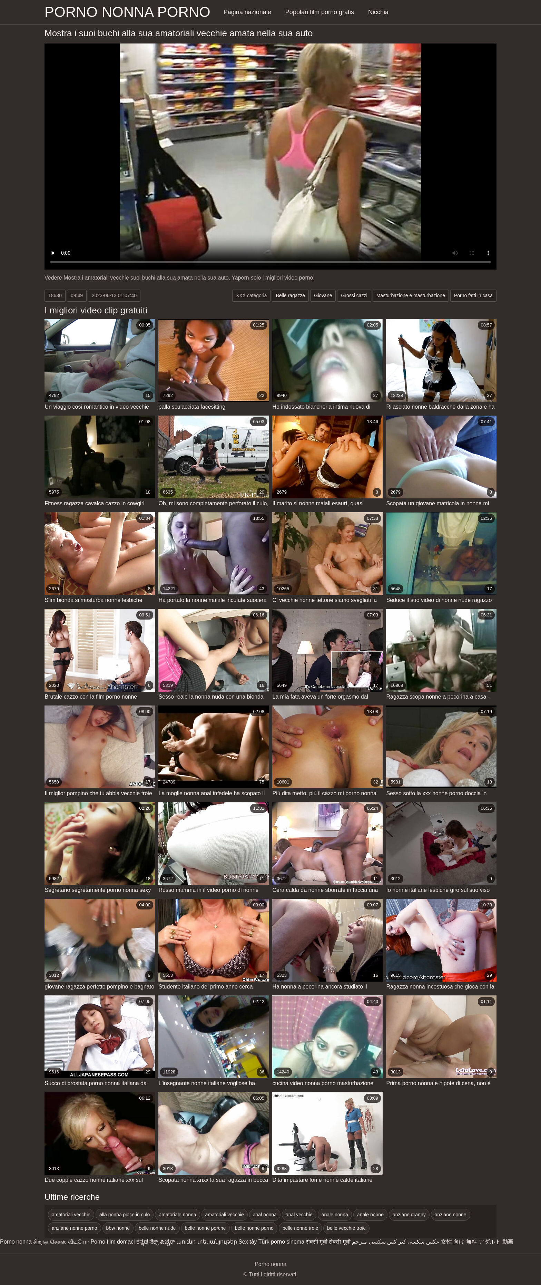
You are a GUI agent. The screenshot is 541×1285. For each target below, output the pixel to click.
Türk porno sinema (281, 1242)
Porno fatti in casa (473, 295)
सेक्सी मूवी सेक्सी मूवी (328, 1242)
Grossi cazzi (354, 295)
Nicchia (378, 12)
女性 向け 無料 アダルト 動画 (477, 1242)
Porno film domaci (112, 1242)
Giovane (323, 295)
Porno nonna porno (127, 12)
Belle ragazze (290, 295)
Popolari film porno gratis (319, 12)
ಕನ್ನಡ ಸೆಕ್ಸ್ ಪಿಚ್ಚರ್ (155, 1242)
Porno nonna (16, 1242)
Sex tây (247, 1242)
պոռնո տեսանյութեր (206, 1242)
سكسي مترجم (368, 1242)
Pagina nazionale (247, 12)
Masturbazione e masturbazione (410, 295)
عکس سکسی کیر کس (413, 1242)
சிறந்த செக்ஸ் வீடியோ (61, 1242)
